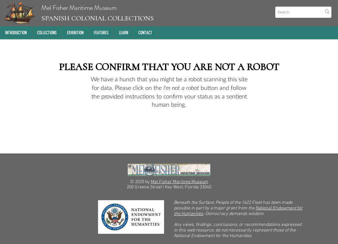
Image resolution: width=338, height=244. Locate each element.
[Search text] (298, 12)
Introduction (16, 33)
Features (101, 33)
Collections (47, 33)
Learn (123, 33)
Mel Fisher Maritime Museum (79, 13)
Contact (145, 33)
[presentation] (179, 130)
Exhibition (75, 33)
